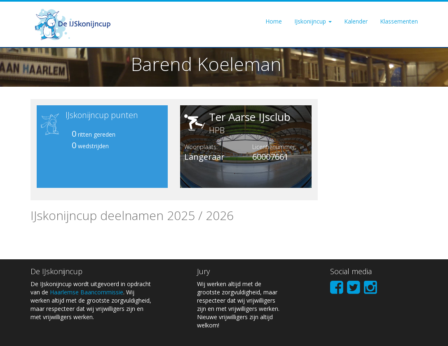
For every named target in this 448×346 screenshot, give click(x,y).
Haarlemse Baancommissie (86, 292)
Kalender (356, 21)
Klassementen (399, 21)
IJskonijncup (313, 21)
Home (273, 21)
